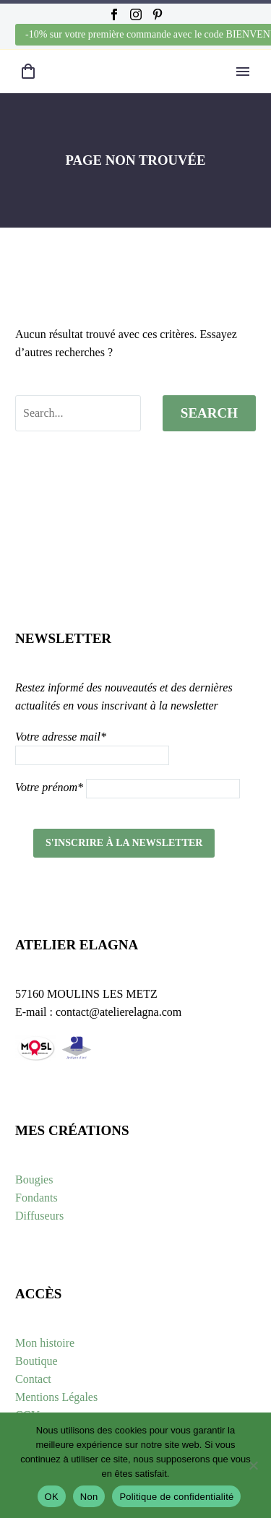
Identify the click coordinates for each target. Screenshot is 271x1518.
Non (89, 1496)
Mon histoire (44, 1343)
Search (209, 413)
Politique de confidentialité (176, 1496)
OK (52, 1496)
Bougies (34, 1179)
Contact (33, 1379)
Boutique (36, 1361)
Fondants (36, 1197)
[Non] (253, 1465)
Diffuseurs (39, 1215)
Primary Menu (242, 71)
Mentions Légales (56, 1397)
